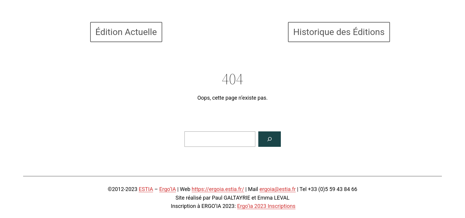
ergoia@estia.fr (277, 189)
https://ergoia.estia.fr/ (218, 189)
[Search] (269, 139)
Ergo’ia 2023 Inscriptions (266, 206)
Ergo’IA (167, 189)
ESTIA (146, 189)
